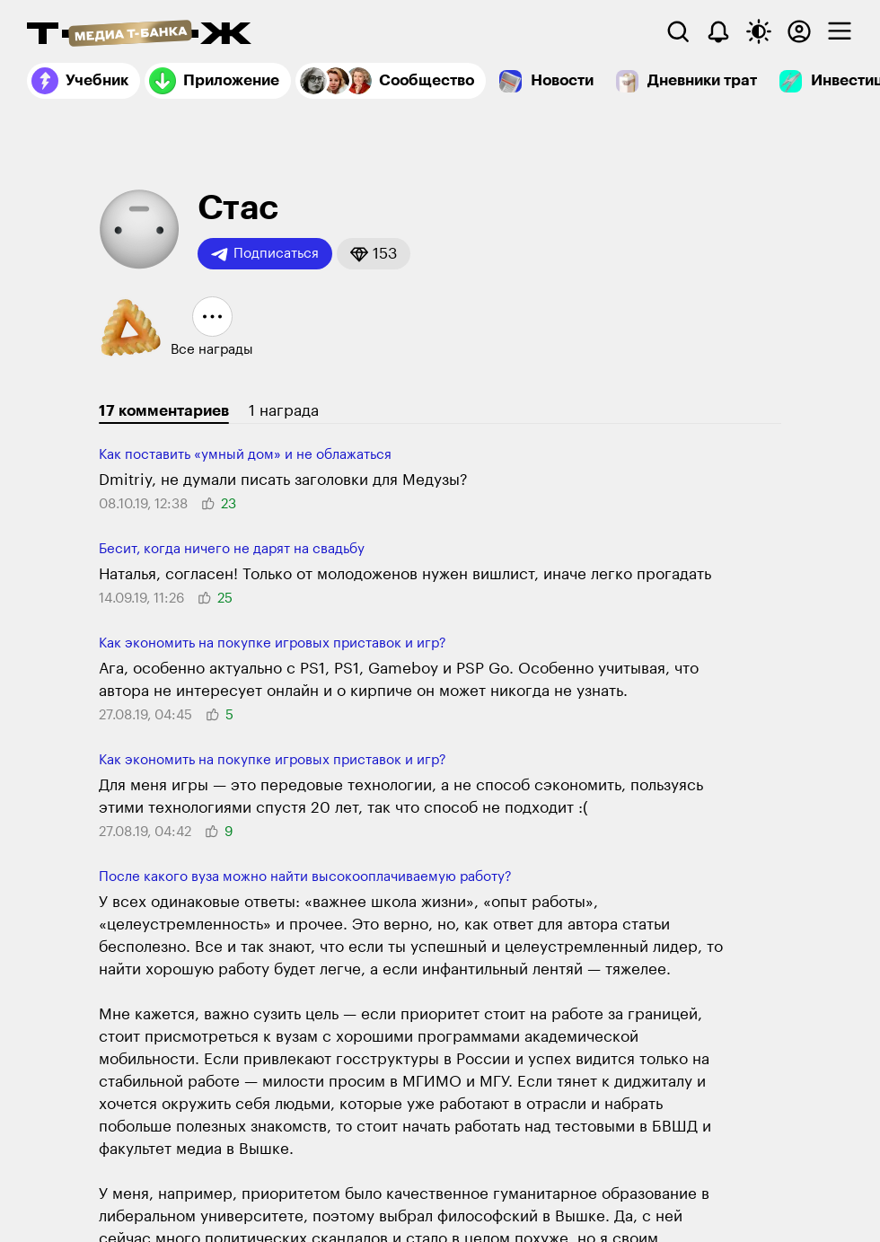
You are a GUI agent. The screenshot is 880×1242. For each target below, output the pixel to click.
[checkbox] (839, 31)
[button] (373, 253)
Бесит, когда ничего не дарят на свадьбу (232, 549)
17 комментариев (164, 410)
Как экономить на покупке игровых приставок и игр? (272, 643)
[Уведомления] (718, 31)
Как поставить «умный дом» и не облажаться (245, 455)
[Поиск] (677, 31)
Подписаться (265, 254)
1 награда (284, 410)
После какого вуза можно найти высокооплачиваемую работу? (305, 877)
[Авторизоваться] (799, 31)
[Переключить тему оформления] (758, 31)
